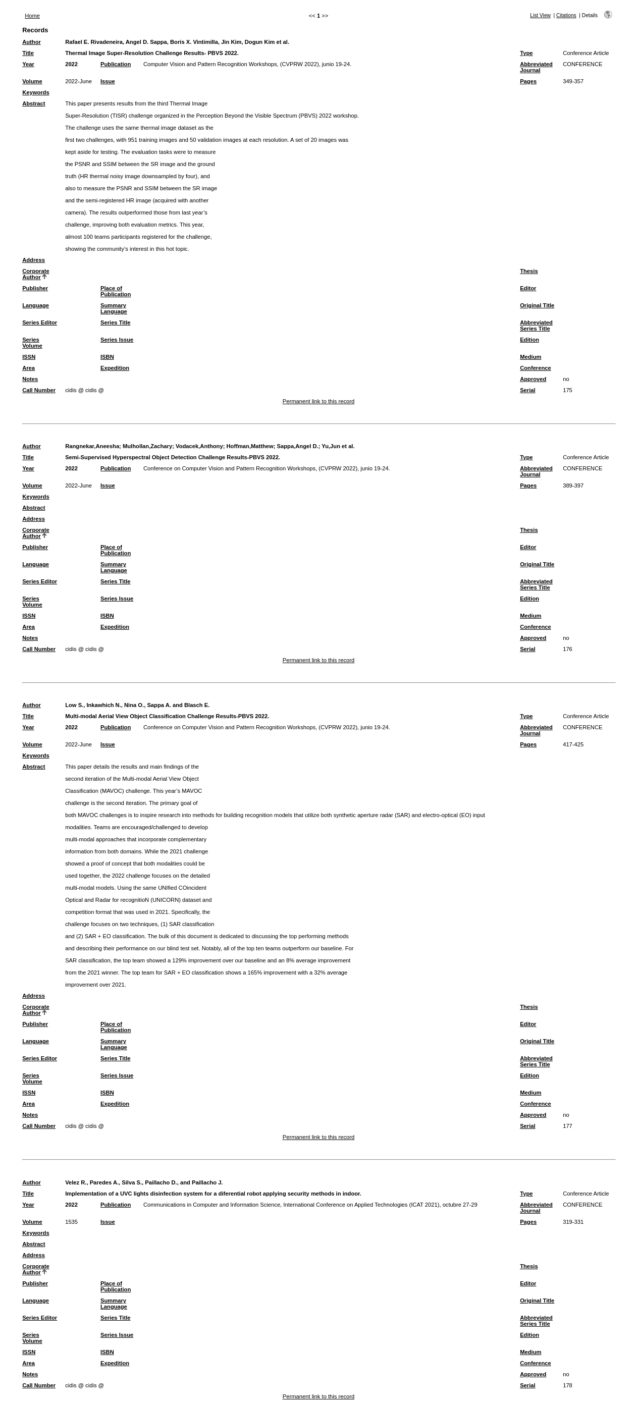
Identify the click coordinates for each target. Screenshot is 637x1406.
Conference (535, 368)
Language (35, 305)
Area (28, 368)
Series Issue (116, 340)
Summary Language (113, 308)
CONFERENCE (582, 64)
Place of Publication (115, 291)
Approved (533, 379)
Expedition (114, 368)
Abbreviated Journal (536, 67)
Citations (566, 15)
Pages (528, 81)
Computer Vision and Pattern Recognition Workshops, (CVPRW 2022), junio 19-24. (247, 64)
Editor (528, 288)
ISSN (28, 357)
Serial (527, 390)
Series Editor (39, 322)
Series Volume (32, 343)
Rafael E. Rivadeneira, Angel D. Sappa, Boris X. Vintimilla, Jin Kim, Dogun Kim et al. (177, 42)
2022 (71, 64)
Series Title (115, 322)
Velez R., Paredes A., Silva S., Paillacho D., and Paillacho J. (144, 1182)
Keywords (35, 92)
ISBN (107, 357)
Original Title (537, 305)
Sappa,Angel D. (297, 446)
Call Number (39, 390)
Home (32, 16)
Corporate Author (35, 274)
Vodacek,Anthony (199, 446)
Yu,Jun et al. (338, 446)
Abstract (33, 103)
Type (526, 53)
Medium (530, 357)
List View (540, 15)
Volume (32, 81)
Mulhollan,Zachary (147, 446)
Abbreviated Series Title (536, 325)
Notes (30, 379)
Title (28, 53)
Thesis (529, 271)
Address (33, 260)
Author (31, 42)
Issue (107, 81)
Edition (529, 340)
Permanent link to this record (318, 401)
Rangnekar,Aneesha (92, 446)
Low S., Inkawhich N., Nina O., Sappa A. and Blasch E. (137, 705)
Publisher (35, 288)
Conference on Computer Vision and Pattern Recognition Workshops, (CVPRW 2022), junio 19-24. (266, 468)
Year (28, 64)
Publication (115, 64)
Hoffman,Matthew (250, 446)
